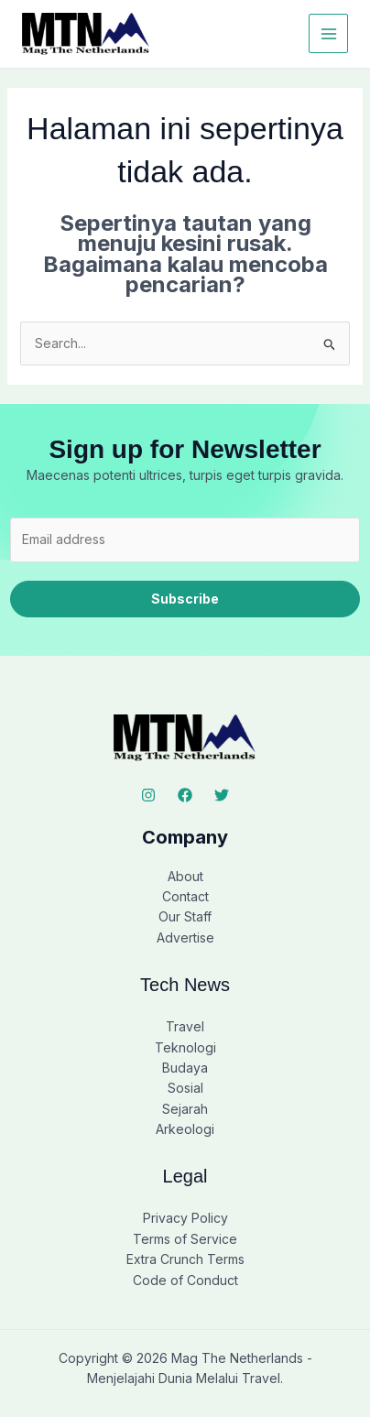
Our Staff (185, 916)
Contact (185, 896)
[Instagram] (148, 795)
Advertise (185, 937)
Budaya (185, 1067)
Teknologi (185, 1047)
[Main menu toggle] (328, 33)
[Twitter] (221, 795)
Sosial (185, 1087)
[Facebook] (185, 795)
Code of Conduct (185, 1280)
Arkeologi (185, 1129)
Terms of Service (185, 1239)
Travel (185, 1026)
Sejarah (185, 1109)
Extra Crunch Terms (185, 1259)
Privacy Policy (185, 1218)
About (185, 876)
